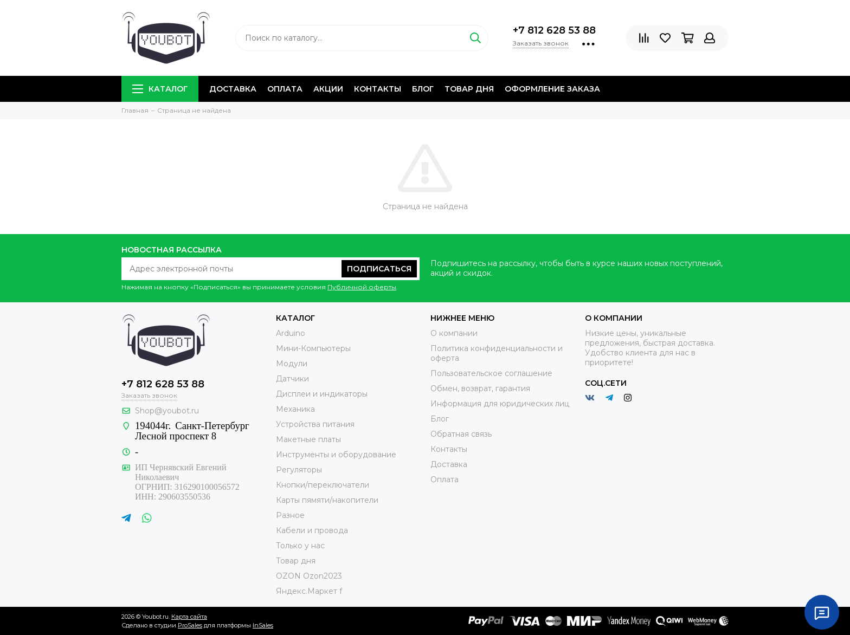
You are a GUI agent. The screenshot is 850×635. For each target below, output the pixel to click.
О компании (454, 333)
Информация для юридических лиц (499, 404)
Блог (423, 89)
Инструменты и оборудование (336, 454)
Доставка (232, 89)
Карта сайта (189, 616)
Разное (290, 515)
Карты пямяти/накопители (327, 500)
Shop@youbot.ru (167, 411)
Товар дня (469, 89)
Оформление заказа (552, 89)
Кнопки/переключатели (322, 485)
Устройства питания (315, 424)
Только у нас (300, 545)
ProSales (190, 625)
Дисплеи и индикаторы (322, 394)
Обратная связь (461, 434)
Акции (328, 89)
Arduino (290, 333)
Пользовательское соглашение (491, 373)
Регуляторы (299, 470)
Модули (291, 363)
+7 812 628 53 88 (554, 30)
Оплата (284, 89)
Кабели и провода (312, 530)
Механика (295, 409)
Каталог (160, 89)
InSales (263, 625)
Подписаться (379, 269)
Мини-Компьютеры (313, 348)
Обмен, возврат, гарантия (480, 388)
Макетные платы (308, 439)
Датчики (292, 379)
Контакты (377, 89)
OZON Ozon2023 (309, 576)
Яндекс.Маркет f (309, 591)
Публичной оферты (361, 287)
